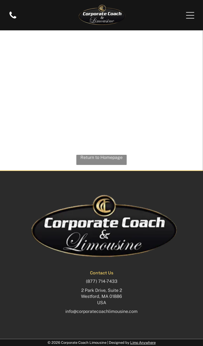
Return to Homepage (101, 157)
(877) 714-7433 (101, 281)
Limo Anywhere (143, 343)
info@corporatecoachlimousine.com (101, 311)
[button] (190, 15)
